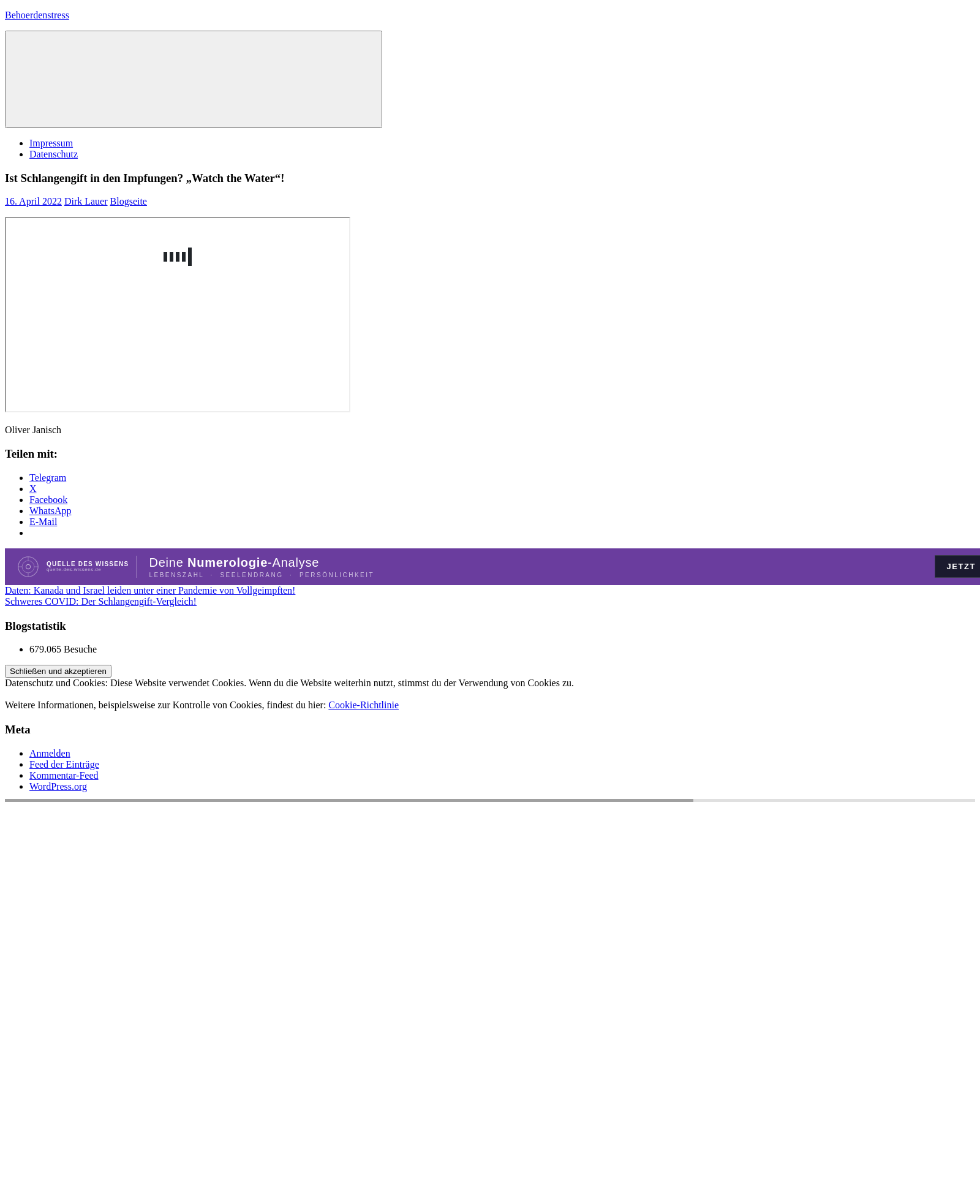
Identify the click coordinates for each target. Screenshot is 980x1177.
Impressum (51, 143)
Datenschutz (53, 154)
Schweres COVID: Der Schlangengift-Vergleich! (101, 601)
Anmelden (49, 753)
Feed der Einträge (64, 764)
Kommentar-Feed (64, 775)
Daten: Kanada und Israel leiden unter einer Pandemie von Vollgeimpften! (150, 590)
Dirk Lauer (86, 201)
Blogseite (128, 201)
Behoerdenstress (37, 15)
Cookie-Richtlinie (363, 705)
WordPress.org (58, 786)
